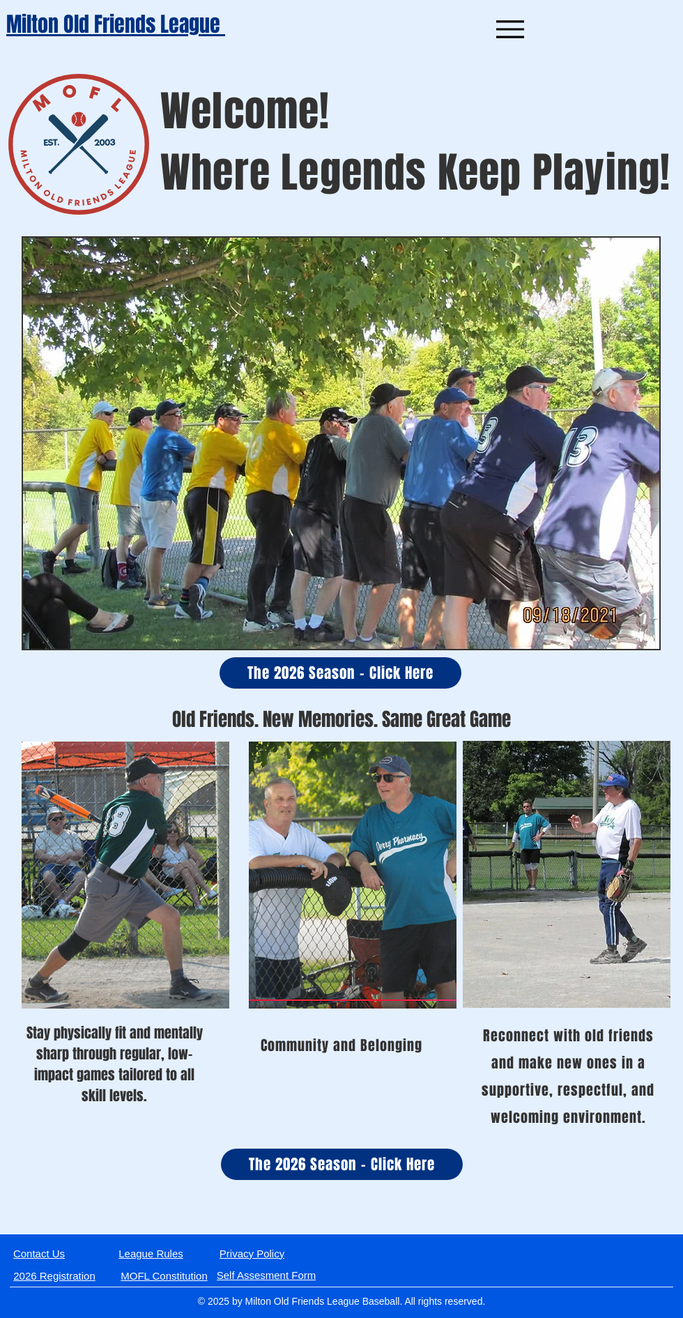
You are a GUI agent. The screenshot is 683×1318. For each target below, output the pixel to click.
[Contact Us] (39, 1253)
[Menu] (510, 29)
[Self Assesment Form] (266, 1275)
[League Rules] (150, 1253)
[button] (341, 443)
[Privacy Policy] (252, 1253)
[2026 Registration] (54, 1275)
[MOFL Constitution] (164, 1275)
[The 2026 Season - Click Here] (340, 673)
